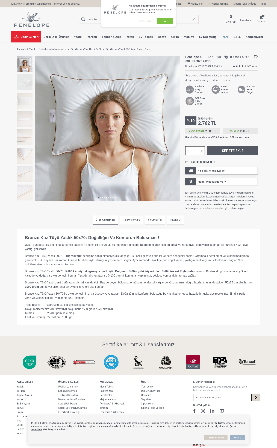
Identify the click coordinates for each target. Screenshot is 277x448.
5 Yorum (252, 66)
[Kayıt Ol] (255, 397)
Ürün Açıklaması (105, 219)
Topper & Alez (111, 37)
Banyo (162, 37)
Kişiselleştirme (218, 4)
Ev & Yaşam (23, 403)
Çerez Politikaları (67, 403)
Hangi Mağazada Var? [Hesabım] (205, 181)
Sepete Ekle (232, 151)
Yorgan (92, 37)
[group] (107, 128)
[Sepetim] (261, 19)
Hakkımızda (106, 390)
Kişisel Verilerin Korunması (72, 407)
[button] (98, 197)
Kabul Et (238, 437)
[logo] (32, 19)
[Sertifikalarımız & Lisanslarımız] (23, 362)
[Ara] (83, 19)
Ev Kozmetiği (208, 37)
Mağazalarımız (108, 399)
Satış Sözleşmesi (67, 390)
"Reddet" (218, 423)
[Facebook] (194, 411)
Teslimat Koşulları (68, 395)
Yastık (78, 37)
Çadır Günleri (26, 37)
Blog (263, 3)
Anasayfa (21, 49)
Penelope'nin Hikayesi (112, 403)
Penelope (192, 57)
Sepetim (146, 399)
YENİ (225, 37)
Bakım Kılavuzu (131, 220)
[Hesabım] (231, 19)
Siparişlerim (147, 403)
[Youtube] (222, 411)
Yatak (130, 37)
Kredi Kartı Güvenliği (69, 412)
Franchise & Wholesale (112, 412)
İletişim (104, 407)
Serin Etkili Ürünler (56, 37)
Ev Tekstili (146, 37)
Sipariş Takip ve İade (244, 3)
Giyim (175, 37)
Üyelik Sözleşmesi (68, 386)
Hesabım (146, 395)
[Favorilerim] (246, 19)
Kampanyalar (254, 37)
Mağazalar (195, 4)
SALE (237, 37)
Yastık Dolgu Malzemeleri (51, 49)
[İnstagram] (203, 411)
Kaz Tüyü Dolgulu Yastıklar (80, 49)
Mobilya (189, 37)
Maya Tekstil (107, 386)
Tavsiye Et (175, 219)
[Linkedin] (212, 411)
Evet (165, 21)
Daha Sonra (145, 21)
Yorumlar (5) (155, 219)
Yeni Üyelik (147, 386)
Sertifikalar (106, 395)
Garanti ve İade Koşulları (71, 399)
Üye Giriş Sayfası (150, 390)
